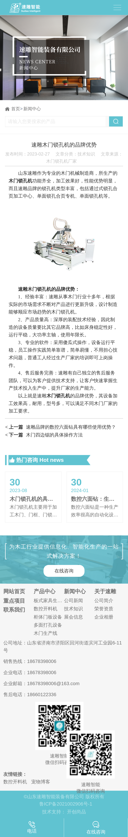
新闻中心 (32, 108)
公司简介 (103, 600)
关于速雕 (105, 591)
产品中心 (44, 591)
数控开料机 (45, 608)
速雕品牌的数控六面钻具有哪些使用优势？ (60, 427)
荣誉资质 (103, 608)
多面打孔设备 (48, 625)
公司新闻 (73, 600)
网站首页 (14, 591)
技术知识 (73, 608)
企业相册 (103, 617)
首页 (17, 108)
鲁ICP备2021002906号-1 (65, 804)
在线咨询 (64, 570)
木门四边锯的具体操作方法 (44, 435)
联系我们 (14, 609)
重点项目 (14, 601)
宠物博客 (40, 781)
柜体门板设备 (48, 617)
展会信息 (73, 617)
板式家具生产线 (49, 600)
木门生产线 (45, 633)
